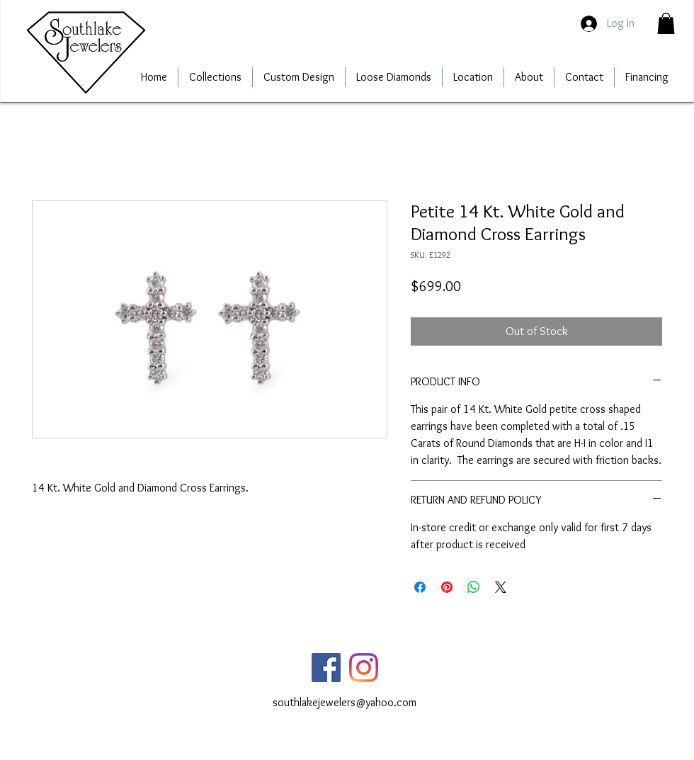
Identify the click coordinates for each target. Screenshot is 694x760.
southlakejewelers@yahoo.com (344, 702)
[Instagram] (363, 667)
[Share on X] (500, 587)
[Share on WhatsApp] (473, 587)
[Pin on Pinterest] (446, 587)
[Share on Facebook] (419, 587)
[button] (666, 23)
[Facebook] (326, 667)
